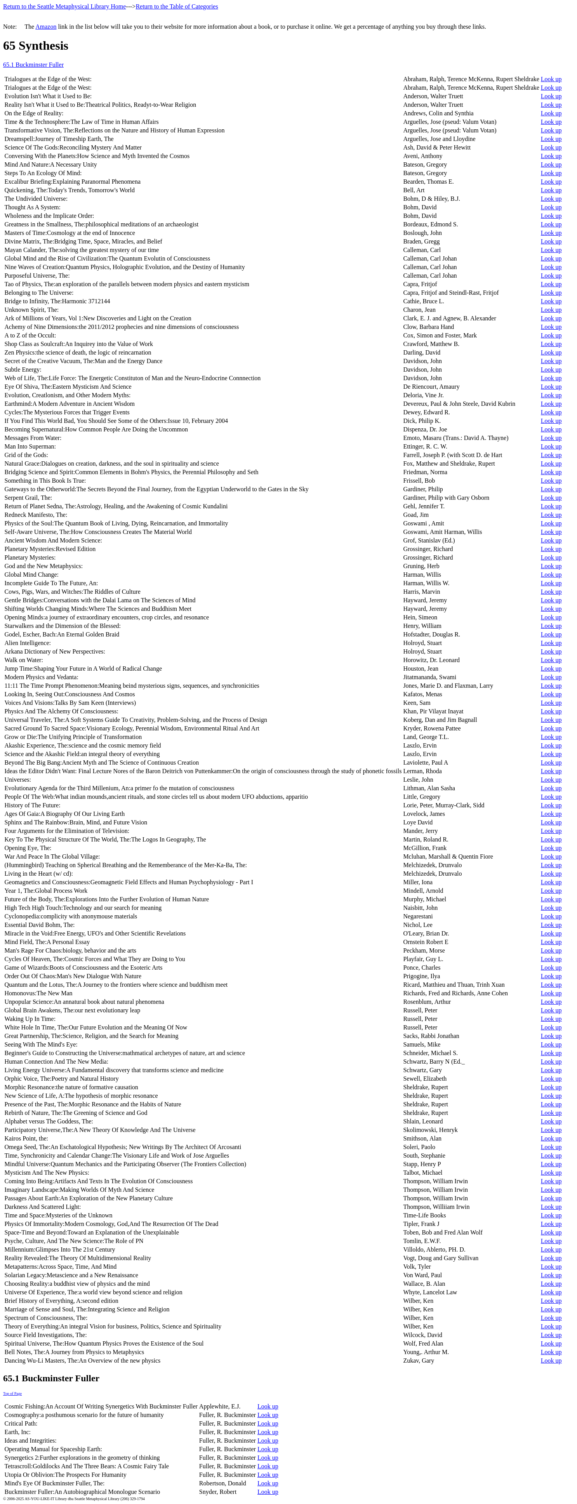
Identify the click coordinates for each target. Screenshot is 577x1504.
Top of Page (12, 1393)
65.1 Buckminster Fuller (33, 64)
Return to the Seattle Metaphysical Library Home (64, 6)
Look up (551, 79)
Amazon (45, 26)
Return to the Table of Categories (177, 6)
